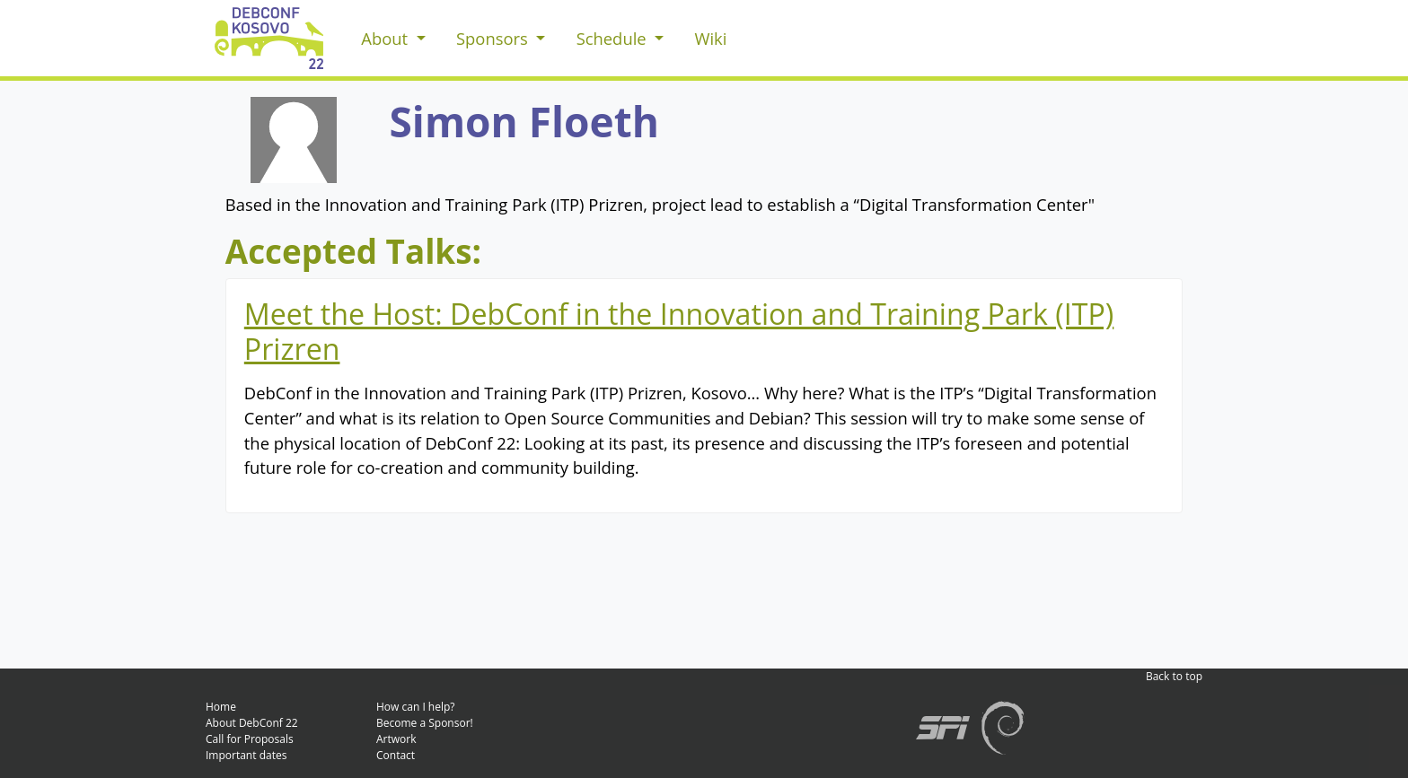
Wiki (710, 38)
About (386, 38)
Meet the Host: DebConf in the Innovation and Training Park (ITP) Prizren (679, 331)
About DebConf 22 (252, 722)
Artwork (396, 739)
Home (221, 706)
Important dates (246, 755)
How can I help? (415, 706)
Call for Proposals (250, 739)
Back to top (1174, 676)
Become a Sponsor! (424, 722)
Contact (395, 755)
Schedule (613, 38)
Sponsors (494, 38)
